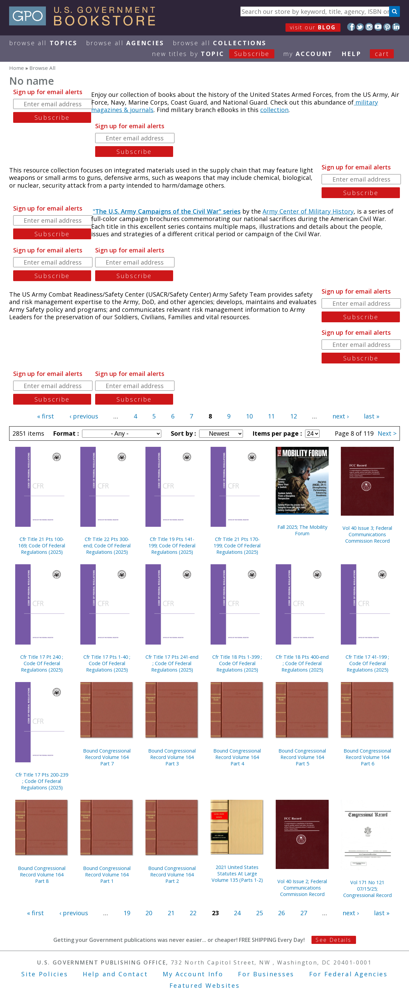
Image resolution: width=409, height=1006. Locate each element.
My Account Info (193, 974)
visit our (313, 27)
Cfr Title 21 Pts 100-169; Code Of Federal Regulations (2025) (41, 545)
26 (281, 913)
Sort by (182, 433)
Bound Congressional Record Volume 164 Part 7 (107, 757)
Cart (382, 54)
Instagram (369, 27)
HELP (351, 54)
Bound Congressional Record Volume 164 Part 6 (367, 757)
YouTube (378, 27)
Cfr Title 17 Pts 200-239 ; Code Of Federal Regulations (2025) (42, 781)
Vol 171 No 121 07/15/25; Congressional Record (367, 888)
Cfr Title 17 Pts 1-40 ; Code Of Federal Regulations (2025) (106, 663)
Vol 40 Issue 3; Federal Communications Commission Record (367, 534)
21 (171, 913)
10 (249, 416)
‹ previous (84, 416)
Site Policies (44, 974)
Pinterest (387, 27)
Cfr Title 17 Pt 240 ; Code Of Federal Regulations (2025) (41, 663)
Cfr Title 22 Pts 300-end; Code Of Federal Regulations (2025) (107, 545)
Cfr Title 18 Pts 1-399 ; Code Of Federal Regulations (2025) (237, 663)
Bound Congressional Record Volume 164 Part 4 (237, 757)
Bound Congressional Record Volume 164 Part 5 (302, 757)
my (308, 54)
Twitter (360, 27)
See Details (333, 940)
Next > (387, 433)
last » (371, 416)
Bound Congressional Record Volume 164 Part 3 (172, 757)
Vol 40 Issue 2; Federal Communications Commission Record (302, 887)
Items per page (276, 433)
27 (303, 913)
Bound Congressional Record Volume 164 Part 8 (41, 874)
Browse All (43, 43)
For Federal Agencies (348, 974)
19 (127, 913)
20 (148, 913)
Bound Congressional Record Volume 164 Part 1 (107, 874)
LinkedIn (396, 27)
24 (237, 913)
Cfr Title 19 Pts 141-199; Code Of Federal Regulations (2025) (171, 545)
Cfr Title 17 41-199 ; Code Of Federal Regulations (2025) (367, 663)
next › (340, 416)
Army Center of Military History (308, 211)
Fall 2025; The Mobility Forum (302, 530)
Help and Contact (115, 974)
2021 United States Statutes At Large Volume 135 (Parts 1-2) (237, 873)
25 (259, 913)
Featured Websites (204, 985)
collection (274, 110)
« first (45, 416)
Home (16, 67)
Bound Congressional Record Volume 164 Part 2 (172, 874)
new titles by (217, 54)
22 (193, 913)
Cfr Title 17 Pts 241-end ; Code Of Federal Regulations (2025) (171, 663)
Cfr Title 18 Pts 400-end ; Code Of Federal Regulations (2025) (302, 663)
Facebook (351, 27)
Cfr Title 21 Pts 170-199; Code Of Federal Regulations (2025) (237, 545)
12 (293, 416)
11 (271, 416)
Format (65, 433)
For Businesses (266, 974)
